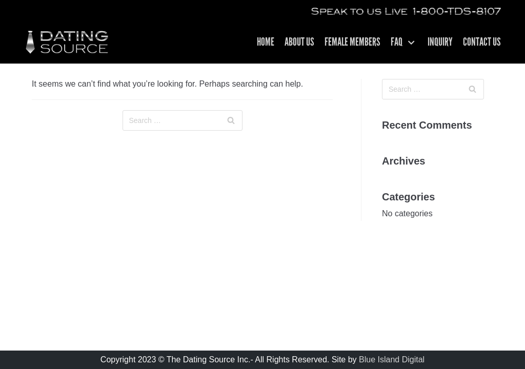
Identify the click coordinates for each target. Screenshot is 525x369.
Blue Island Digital (392, 359)
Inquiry (440, 42)
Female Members (352, 42)
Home (265, 42)
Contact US (482, 42)
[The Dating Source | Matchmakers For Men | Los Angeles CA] (66, 42)
